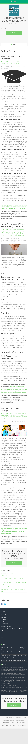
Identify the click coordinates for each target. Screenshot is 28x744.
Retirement (3, 635)
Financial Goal (4, 632)
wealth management (20, 251)
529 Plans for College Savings (10, 425)
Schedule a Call (14, 48)
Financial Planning (16, 432)
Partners (4, 648)
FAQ (2, 653)
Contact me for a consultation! (16, 402)
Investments (5, 639)
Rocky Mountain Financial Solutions (14, 35)
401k (9, 245)
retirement (3, 249)
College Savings (21, 77)
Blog (3, 646)
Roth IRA (19, 249)
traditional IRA (12, 257)
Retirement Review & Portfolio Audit (9, 655)
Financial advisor (5, 79)
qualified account (10, 248)
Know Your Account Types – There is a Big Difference (14, 240)
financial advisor (22, 82)
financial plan (8, 432)
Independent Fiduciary (6, 641)
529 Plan (13, 245)
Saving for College (14, 79)
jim (3, 77)
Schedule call (14, 720)
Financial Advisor (5, 630)
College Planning (12, 77)
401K (14, 254)
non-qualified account (12, 255)
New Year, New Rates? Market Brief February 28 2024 (13, 675)
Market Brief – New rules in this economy (11, 602)
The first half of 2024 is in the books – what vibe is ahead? (14, 671)
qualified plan (18, 248)
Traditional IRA (10, 251)
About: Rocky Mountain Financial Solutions (12, 643)
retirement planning (20, 255)
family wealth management (8, 246)
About (19, 739)
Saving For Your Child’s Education (11, 73)
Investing (3, 248)
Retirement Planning (12, 249)
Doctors (15, 739)
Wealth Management (5, 637)
